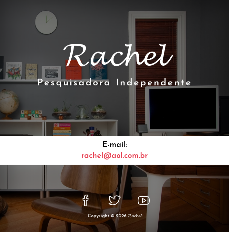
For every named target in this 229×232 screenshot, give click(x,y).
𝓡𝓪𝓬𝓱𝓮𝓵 (135, 216)
